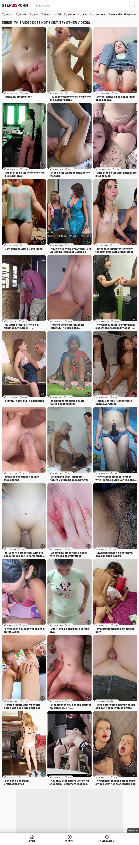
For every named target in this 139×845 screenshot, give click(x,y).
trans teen (99, 14)
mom (84, 14)
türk (59, 14)
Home (32, 841)
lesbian (23, 14)
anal (36, 14)
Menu (131, 830)
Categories (107, 841)
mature (71, 14)
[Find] (133, 5)
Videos (69, 841)
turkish (9, 14)
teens (47, 14)
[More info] (42, 90)
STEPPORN (15, 5)
